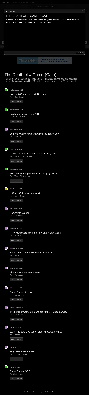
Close (82, 11)
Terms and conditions (59, 392)
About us (27, 392)
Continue (80, 52)
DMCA (47, 392)
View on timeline (16, 102)
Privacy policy (37, 392)
